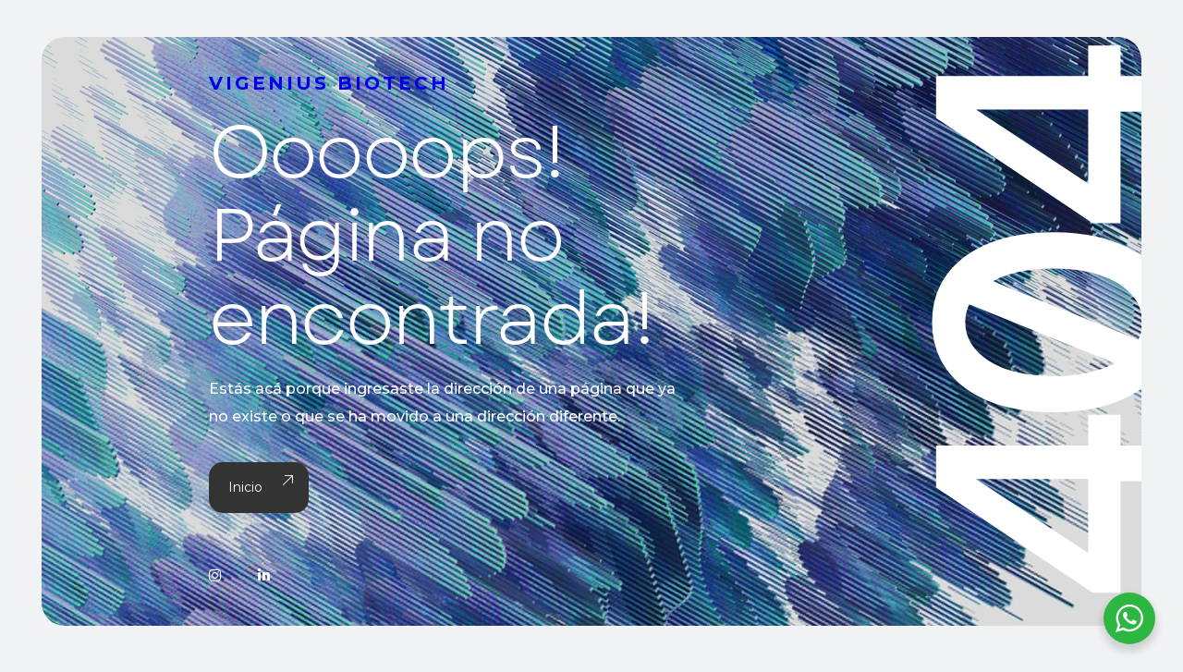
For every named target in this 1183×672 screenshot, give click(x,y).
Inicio (259, 487)
